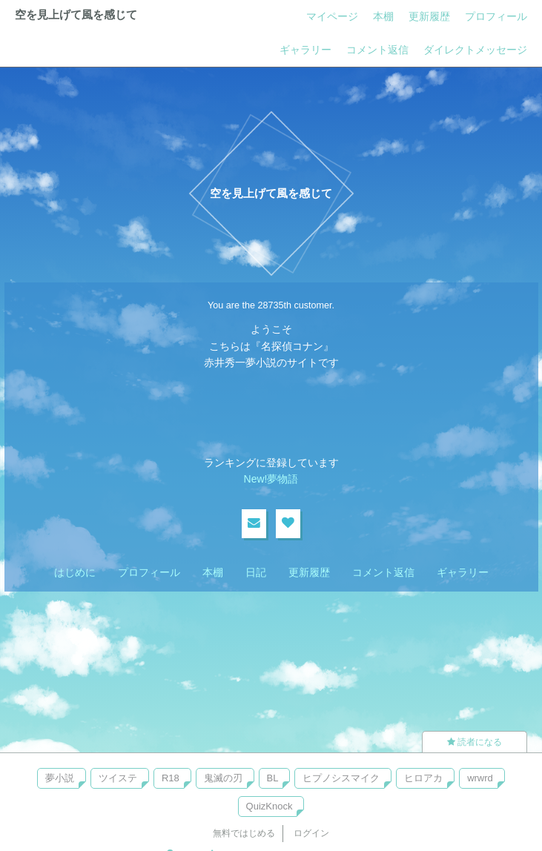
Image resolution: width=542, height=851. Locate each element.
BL (273, 778)
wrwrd (480, 778)
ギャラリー (305, 50)
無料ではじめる (244, 833)
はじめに (75, 572)
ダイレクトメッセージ (475, 50)
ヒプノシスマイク (341, 778)
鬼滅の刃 (223, 778)
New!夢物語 (271, 479)
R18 (170, 778)
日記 (255, 572)
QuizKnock (269, 806)
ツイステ (118, 778)
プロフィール (496, 16)
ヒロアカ (423, 778)
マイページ (332, 16)
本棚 (383, 16)
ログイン (311, 833)
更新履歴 (429, 16)
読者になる (474, 742)
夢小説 (59, 778)
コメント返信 (377, 50)
